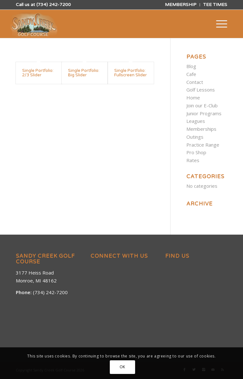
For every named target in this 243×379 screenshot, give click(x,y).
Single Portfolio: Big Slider (83, 73)
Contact (194, 82)
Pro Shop (196, 152)
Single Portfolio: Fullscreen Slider (130, 73)
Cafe (191, 74)
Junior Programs (203, 113)
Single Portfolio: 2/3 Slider (37, 73)
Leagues (195, 121)
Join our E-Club (202, 105)
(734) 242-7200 (53, 4)
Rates (192, 160)
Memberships (201, 129)
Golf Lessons (200, 89)
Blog (191, 66)
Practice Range (202, 145)
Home (193, 97)
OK (122, 367)
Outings (194, 137)
